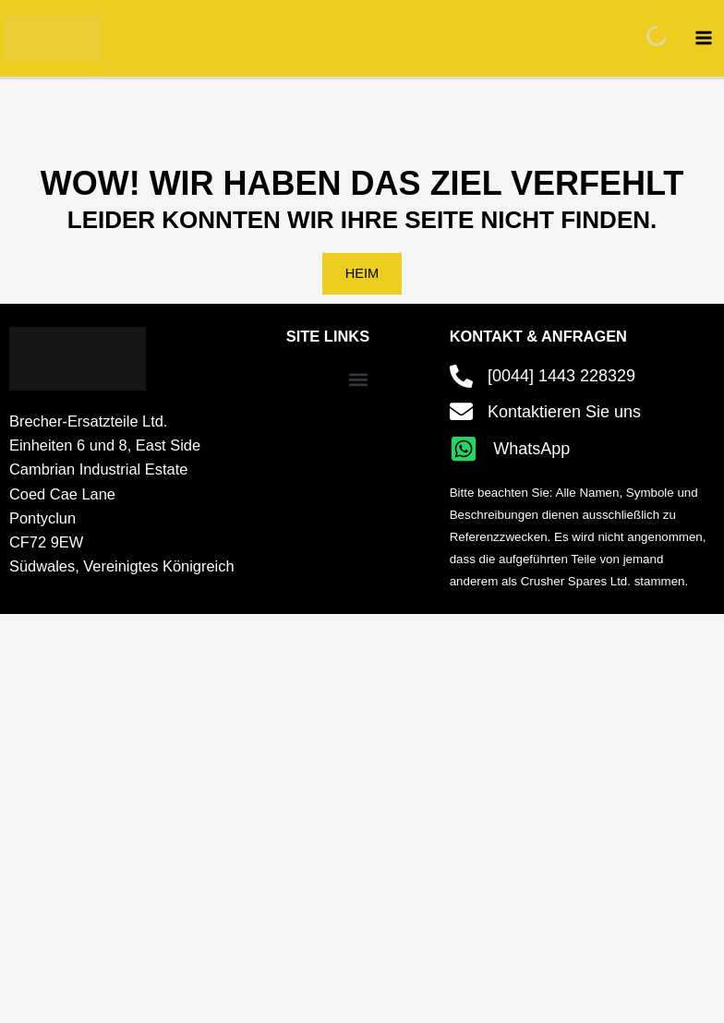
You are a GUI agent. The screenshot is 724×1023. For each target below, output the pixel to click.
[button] (359, 379)
